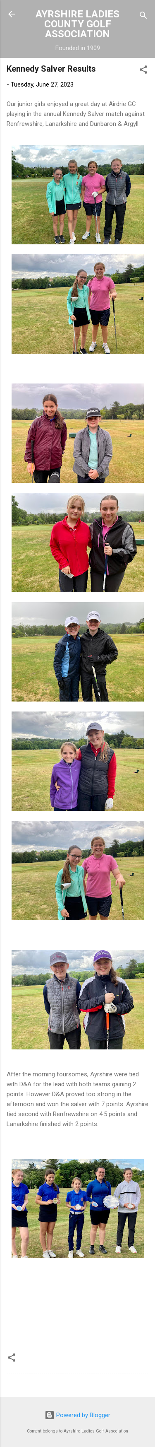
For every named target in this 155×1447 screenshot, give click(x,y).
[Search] (143, 16)
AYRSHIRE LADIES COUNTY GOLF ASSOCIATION (77, 24)
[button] (143, 71)
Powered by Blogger (77, 1415)
